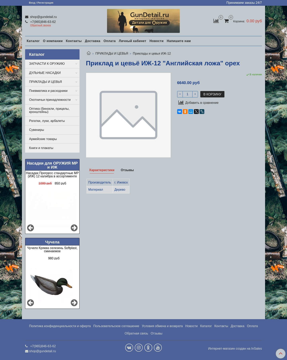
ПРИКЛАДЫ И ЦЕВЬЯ (111, 53)
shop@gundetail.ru (43, 17)
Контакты (74, 41)
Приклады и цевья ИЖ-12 (152, 53)
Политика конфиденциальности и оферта (60, 326)
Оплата (109, 41)
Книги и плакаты (41, 148)
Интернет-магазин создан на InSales (235, 348)
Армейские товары (43, 139)
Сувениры (36, 129)
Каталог (33, 41)
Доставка (92, 41)
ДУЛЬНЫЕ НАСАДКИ (45, 73)
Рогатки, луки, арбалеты (47, 121)
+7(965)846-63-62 (42, 22)
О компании (53, 41)
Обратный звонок (40, 25)
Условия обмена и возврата (162, 326)
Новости (156, 41)
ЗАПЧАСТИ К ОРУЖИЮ (47, 63)
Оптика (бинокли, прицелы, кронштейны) (49, 110)
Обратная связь (136, 333)
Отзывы (156, 333)
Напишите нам (179, 41)
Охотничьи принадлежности (50, 99)
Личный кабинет (132, 41)
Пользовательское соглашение (116, 326)
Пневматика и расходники (48, 90)
